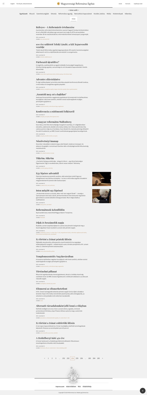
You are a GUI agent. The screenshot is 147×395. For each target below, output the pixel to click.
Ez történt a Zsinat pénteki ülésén (54, 239)
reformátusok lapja (67, 74)
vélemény (50, 168)
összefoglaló (53, 234)
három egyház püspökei (72, 89)
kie (51, 57)
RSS (79, 386)
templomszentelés (44, 106)
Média (109, 14)
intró (48, 185)
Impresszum (60, 386)
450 (46, 348)
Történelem (42, 348)
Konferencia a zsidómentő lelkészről (55, 111)
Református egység (65, 14)
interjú (41, 74)
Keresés (127, 4)
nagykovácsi (61, 106)
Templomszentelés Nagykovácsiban (54, 256)
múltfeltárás (43, 232)
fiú (40, 185)
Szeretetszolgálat (42, 14)
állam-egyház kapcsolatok (49, 74)
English (13, 4)
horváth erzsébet (48, 136)
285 (98, 358)
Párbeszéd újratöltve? (47, 62)
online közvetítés (47, 251)
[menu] (3, 3)
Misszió (32, 14)
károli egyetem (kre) (54, 116)
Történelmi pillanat (46, 271)
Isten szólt (74, 10)
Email (119, 4)
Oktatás (54, 14)
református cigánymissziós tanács (79, 232)
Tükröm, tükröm (45, 158)
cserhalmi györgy (44, 168)
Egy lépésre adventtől (47, 173)
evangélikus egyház (49, 89)
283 (89, 358)
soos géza (47, 116)
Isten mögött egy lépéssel (49, 190)
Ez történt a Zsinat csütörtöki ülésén (55, 322)
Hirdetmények (118, 14)
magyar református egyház (60, 89)
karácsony (52, 185)
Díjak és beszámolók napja (50, 222)
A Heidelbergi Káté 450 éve (50, 338)
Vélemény (128, 14)
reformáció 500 (45, 39)
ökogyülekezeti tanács (66, 232)
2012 (41, 153)
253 (68, 358)
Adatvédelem (71, 386)
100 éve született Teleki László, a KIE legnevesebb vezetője (62, 46)
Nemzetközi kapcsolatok (83, 14)
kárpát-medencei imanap (48, 153)
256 (81, 358)
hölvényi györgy (59, 74)
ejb (51, 283)
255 (77, 358)
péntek (53, 251)
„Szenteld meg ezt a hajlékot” (51, 94)
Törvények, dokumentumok (24, 4)
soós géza (42, 116)
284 (94, 358)
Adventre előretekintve (48, 79)
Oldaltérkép (87, 386)
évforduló (42, 57)
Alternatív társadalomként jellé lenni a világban (61, 305)
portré (44, 204)
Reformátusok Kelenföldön (50, 209)
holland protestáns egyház (52, 318)
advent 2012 (44, 185)
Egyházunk (23, 14)
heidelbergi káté (63, 348)
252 (63, 358)
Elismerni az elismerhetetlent (51, 288)
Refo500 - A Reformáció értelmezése (55, 27)
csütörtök (48, 283)
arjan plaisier (43, 318)
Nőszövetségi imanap (47, 141)
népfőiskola (47, 57)
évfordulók (42, 217)
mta (41, 39)
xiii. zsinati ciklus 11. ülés (54, 232)
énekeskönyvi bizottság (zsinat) (43, 234)
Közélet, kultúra (99, 14)
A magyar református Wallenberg (54, 121)
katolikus (42, 89)
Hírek (73, 19)
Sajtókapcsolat (137, 4)
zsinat (41, 204)
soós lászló (48, 204)
